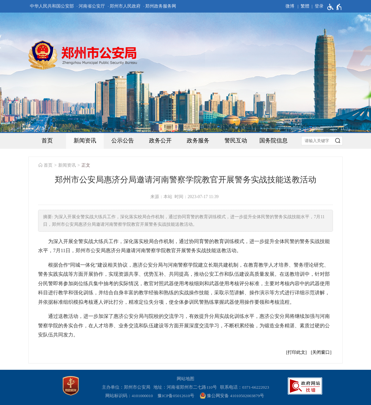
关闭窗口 (321, 352)
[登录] (316, 6)
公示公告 (122, 140)
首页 (47, 140)
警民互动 (235, 140)
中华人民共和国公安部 (52, 6)
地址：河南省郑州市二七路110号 (186, 387)
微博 (289, 6)
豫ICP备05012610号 (176, 395)
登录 (319, 6)
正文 (85, 165)
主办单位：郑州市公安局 (127, 387)
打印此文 (296, 352)
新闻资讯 (85, 140)
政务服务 (198, 140)
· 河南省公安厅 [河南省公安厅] (90, 6)
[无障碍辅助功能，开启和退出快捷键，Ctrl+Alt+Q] (335, 7)
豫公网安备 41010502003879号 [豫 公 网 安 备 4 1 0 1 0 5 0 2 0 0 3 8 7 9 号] (232, 395)
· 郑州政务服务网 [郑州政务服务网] (159, 6)
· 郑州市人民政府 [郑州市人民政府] (124, 6)
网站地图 (185, 378)
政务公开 (160, 140)
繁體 (305, 6)
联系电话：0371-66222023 (244, 387)
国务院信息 (273, 140)
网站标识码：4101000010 (130, 395)
